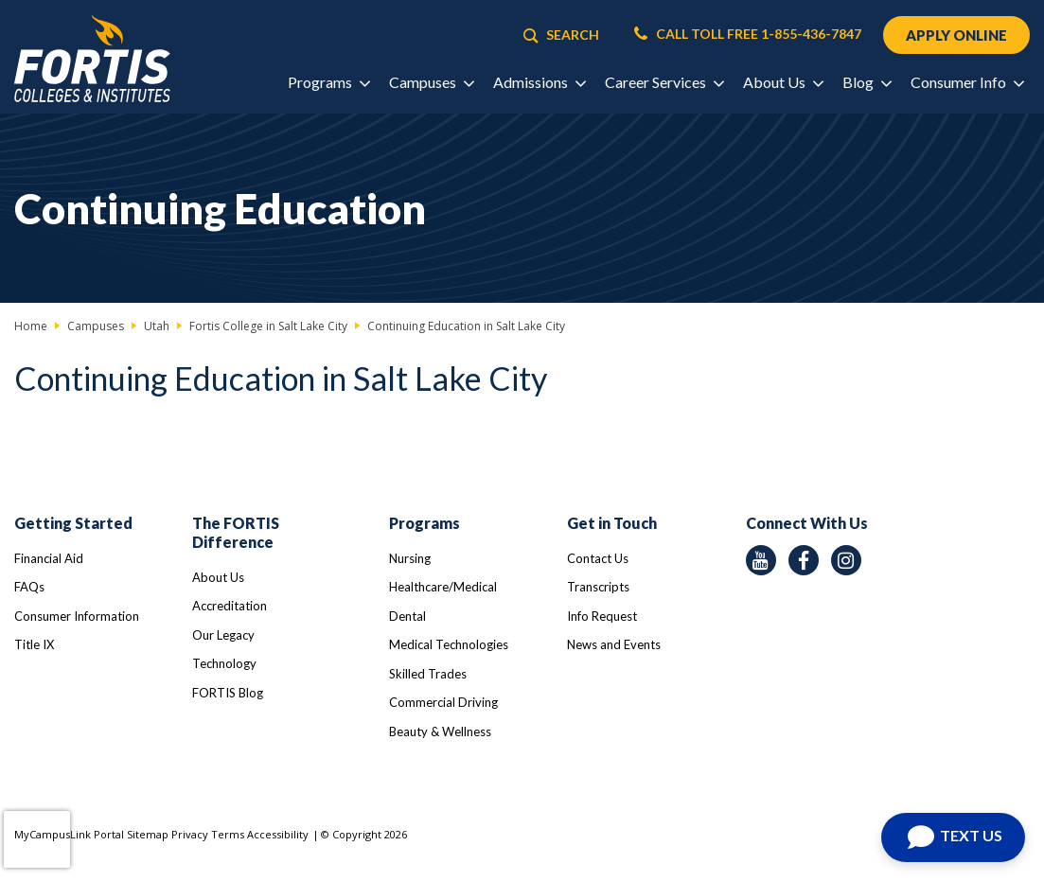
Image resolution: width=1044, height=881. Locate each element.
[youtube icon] (761, 560)
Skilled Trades (428, 673)
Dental (407, 616)
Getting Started (73, 523)
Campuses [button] (431, 82)
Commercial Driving (443, 702)
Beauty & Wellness (440, 731)
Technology (224, 663)
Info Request (602, 616)
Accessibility (278, 834)
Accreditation (229, 605)
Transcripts (598, 586)
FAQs (29, 586)
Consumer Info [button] (967, 82)
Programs (424, 523)
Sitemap (147, 834)
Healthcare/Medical (443, 586)
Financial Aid (48, 558)
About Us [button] (783, 82)
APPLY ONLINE (956, 35)
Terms (227, 834)
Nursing (410, 558)
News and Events (614, 644)
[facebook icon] (803, 560)
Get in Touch (612, 523)
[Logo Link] (92, 59)
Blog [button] (866, 82)
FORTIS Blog (227, 692)
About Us (218, 577)
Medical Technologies (448, 644)
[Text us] (953, 837)
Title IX (34, 644)
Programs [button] (328, 82)
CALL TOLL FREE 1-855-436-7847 (747, 34)
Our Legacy (223, 635)
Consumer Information (76, 616)
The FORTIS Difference (235, 532)
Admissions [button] (539, 82)
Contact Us (597, 558)
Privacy (189, 834)
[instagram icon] (846, 560)
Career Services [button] (664, 82)
